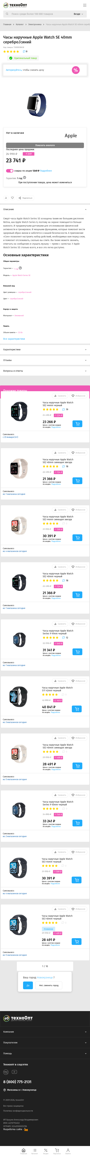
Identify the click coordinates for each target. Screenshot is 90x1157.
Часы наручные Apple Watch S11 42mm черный (57, 689)
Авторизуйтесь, (14, 70)
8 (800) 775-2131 (17, 1082)
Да (28, 985)
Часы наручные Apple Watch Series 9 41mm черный (58, 632)
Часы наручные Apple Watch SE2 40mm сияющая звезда (58, 461)
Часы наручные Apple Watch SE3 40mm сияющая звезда (58, 746)
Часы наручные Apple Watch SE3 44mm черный (57, 860)
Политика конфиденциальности (18, 1111)
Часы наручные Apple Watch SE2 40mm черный (58, 575)
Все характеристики (14, 339)
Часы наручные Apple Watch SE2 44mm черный (58, 404)
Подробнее (46, 170)
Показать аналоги (45, 145)
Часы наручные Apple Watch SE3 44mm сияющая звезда (58, 518)
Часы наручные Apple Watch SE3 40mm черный (57, 917)
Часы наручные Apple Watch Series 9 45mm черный (58, 803)
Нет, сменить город (48, 985)
